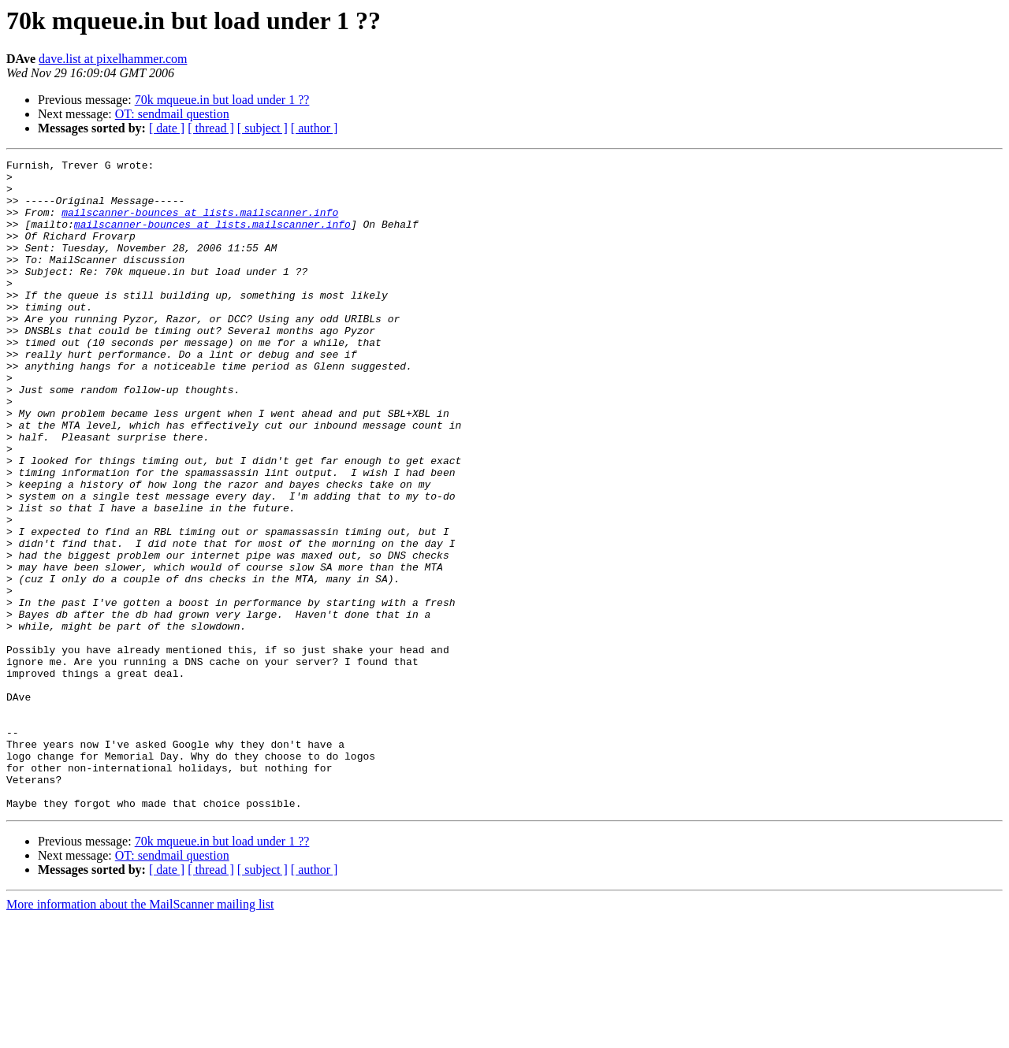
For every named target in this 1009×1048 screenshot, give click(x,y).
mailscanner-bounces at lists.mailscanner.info (199, 224)
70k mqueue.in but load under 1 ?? (222, 99)
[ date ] (166, 128)
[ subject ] (262, 128)
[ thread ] (211, 128)
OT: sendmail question (172, 114)
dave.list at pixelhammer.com (113, 58)
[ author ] (314, 128)
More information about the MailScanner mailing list (140, 1034)
